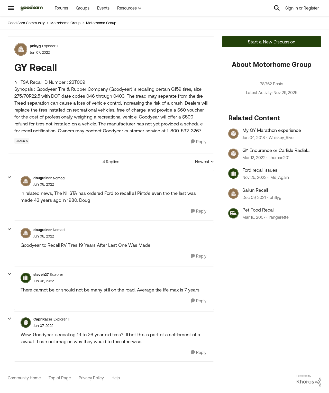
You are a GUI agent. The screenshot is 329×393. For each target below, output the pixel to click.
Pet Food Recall (258, 210)
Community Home (24, 378)
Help (116, 378)
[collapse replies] (9, 177)
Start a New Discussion (271, 41)
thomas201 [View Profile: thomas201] (279, 157)
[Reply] (198, 141)
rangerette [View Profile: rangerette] (279, 217)
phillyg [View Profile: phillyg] (35, 46)
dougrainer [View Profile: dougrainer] (42, 178)
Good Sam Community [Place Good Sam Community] (26, 23)
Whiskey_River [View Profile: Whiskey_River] (282, 137)
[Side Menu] (10, 8)
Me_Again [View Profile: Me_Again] (279, 177)
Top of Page (60, 378)
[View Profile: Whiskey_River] (233, 134)
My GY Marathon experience (271, 130)
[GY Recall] (43, 184)
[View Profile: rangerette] (233, 213)
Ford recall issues (259, 170)
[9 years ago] (253, 138)
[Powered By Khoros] (309, 381)
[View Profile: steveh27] (26, 278)
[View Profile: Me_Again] (233, 173)
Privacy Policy (91, 378)
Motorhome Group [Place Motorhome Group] (65, 23)
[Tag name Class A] (21, 141)
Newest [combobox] (204, 162)
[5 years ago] (254, 157)
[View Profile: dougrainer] (26, 181)
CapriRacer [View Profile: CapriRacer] (42, 319)
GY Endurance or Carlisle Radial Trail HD (274, 150)
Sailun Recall (255, 190)
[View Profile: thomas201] (233, 154)
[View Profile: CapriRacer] (26, 322)
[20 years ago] (254, 217)
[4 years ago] (254, 178)
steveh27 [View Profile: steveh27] (41, 274)
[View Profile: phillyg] (20, 49)
